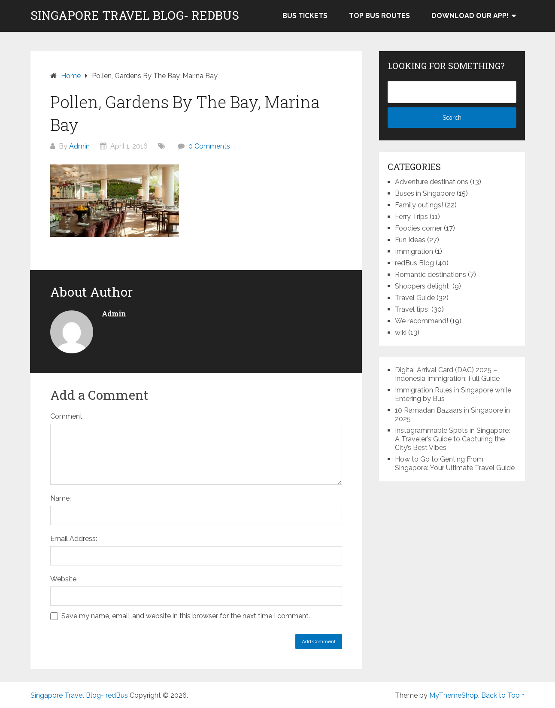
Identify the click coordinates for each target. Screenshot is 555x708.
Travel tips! (412, 309)
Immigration (414, 251)
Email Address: (73, 539)
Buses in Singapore (425, 193)
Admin (79, 146)
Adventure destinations (431, 182)
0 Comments (209, 146)
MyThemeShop (453, 695)
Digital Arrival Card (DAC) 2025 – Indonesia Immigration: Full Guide (447, 374)
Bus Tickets (305, 16)
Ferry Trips (411, 217)
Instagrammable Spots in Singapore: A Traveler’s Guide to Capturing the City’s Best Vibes (452, 439)
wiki (400, 332)
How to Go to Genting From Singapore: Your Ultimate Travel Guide (455, 463)
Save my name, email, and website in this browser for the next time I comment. (185, 616)
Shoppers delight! (423, 286)
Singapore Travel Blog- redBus (134, 15)
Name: (60, 498)
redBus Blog (414, 263)
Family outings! (419, 205)
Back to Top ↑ (503, 695)
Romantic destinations (430, 274)
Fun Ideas (410, 240)
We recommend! (421, 321)
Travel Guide (415, 298)
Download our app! (470, 16)
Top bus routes (379, 16)
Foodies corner (418, 228)
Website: (64, 579)
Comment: (67, 416)
